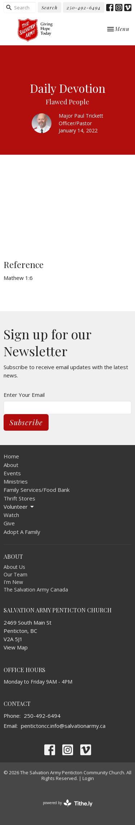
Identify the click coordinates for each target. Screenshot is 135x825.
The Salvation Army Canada (36, 589)
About (11, 464)
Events (12, 473)
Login (88, 778)
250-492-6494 (84, 7)
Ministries (16, 481)
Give (9, 523)
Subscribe (26, 422)
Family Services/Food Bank (36, 489)
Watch (11, 514)
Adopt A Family (22, 531)
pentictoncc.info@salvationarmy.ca (63, 725)
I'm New (13, 582)
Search (49, 7)
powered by (68, 803)
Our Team (15, 574)
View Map (16, 647)
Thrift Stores (19, 498)
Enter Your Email (24, 394)
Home (11, 456)
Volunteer (19, 507)
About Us (14, 566)
